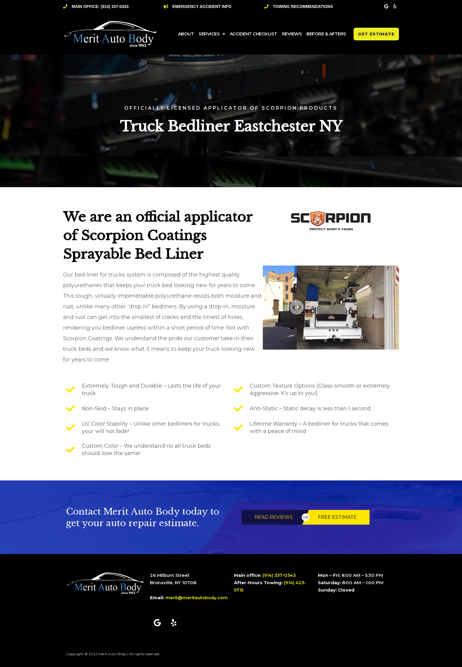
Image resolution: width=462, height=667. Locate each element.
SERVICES (212, 34)
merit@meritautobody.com (196, 597)
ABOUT (186, 34)
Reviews (292, 34)
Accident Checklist (253, 34)
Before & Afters (326, 34)
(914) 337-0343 (280, 575)
